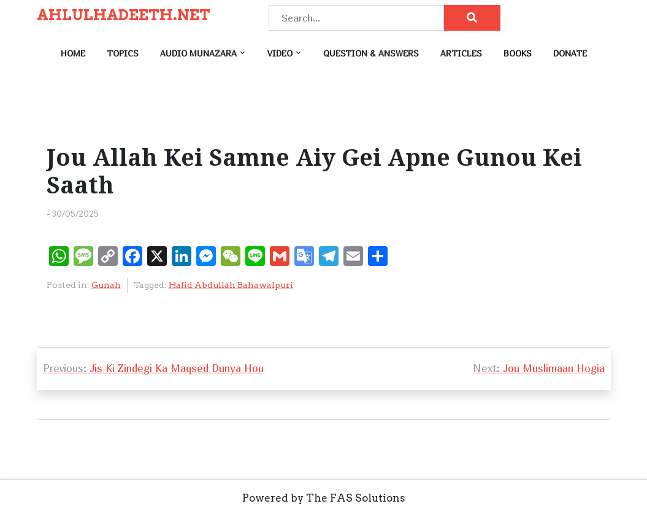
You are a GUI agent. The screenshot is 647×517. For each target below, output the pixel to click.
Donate (570, 53)
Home (73, 53)
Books (517, 53)
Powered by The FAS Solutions (323, 498)
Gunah (106, 285)
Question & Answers (371, 53)
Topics (123, 53)
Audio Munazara (198, 53)
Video (280, 53)
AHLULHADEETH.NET (123, 15)
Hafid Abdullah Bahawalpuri (231, 285)
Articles (461, 53)
